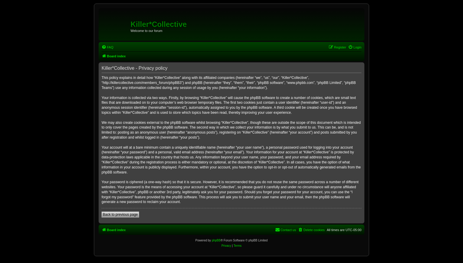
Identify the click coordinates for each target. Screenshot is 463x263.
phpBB (216, 240)
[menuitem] (107, 47)
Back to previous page (120, 214)
